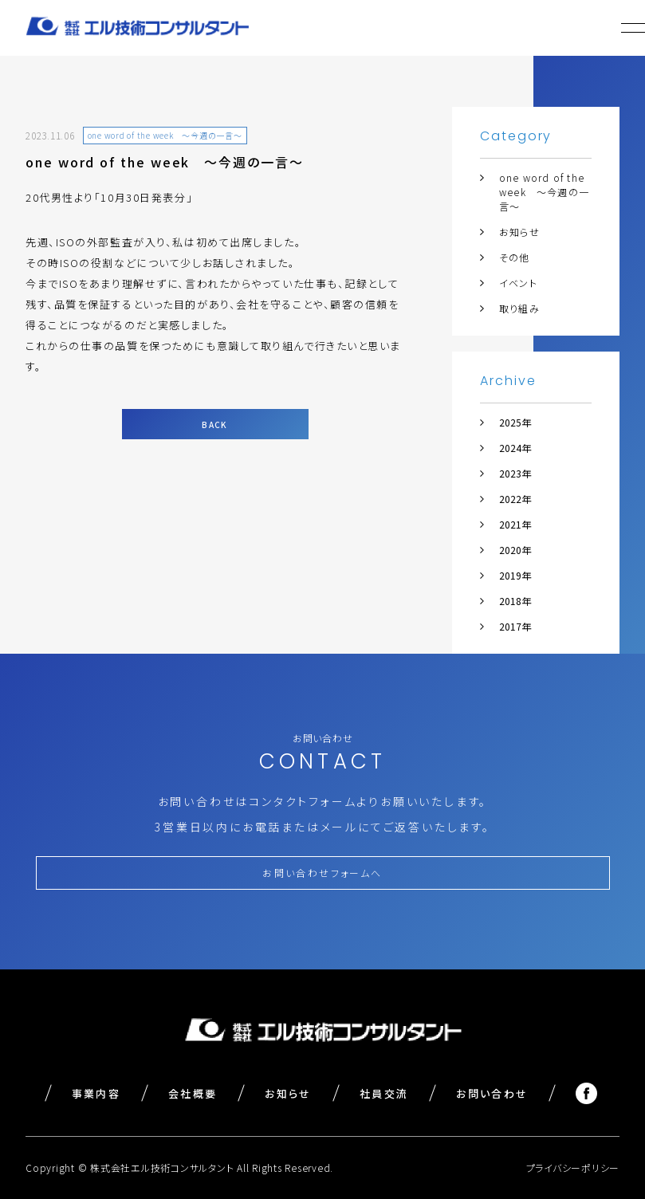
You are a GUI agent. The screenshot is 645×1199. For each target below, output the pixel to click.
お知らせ (519, 231)
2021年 (515, 524)
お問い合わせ (492, 1093)
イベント (518, 282)
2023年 (515, 473)
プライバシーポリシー (573, 1167)
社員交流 (384, 1093)
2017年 (515, 626)
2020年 (515, 549)
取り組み (519, 308)
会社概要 (192, 1093)
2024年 (515, 447)
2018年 (515, 600)
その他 (514, 257)
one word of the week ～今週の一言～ (544, 192)
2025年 (515, 422)
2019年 (515, 575)
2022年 (515, 498)
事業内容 (96, 1093)
